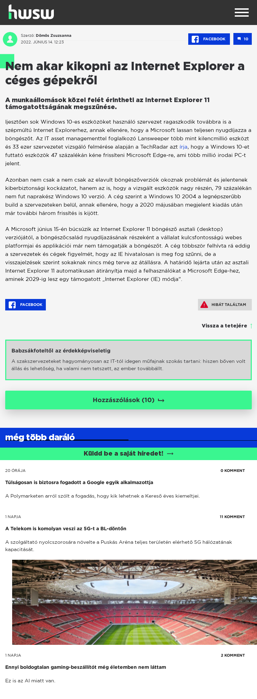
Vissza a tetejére (224, 326)
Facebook (209, 39)
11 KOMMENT (232, 516)
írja (184, 147)
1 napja (13, 517)
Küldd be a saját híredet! (129, 454)
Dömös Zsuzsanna (54, 35)
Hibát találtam (223, 304)
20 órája (15, 470)
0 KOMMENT (233, 470)
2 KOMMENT (233, 655)
